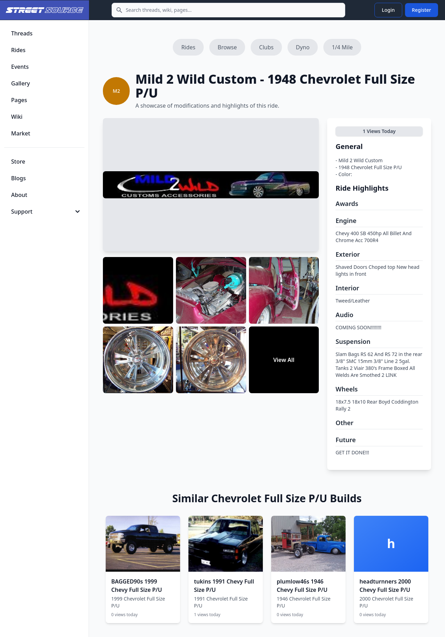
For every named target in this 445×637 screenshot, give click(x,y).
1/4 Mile (342, 47)
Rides (188, 47)
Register (421, 10)
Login (388, 10)
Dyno (302, 47)
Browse (227, 47)
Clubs (266, 47)
